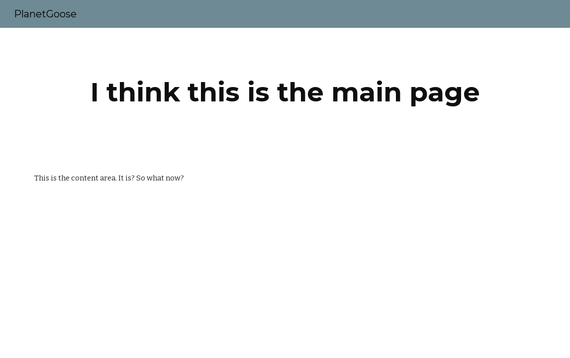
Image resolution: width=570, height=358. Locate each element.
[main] (285, 92)
